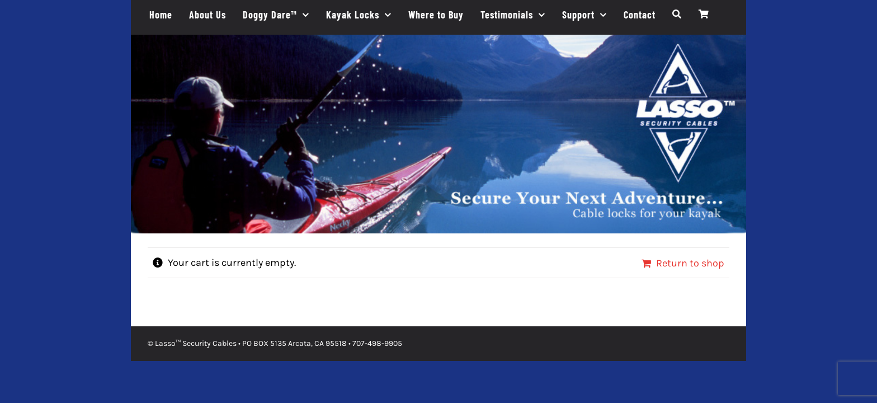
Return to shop (690, 263)
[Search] (677, 15)
